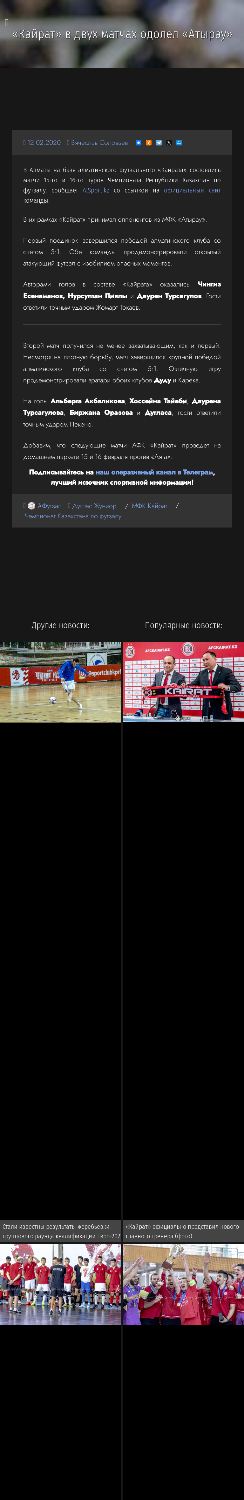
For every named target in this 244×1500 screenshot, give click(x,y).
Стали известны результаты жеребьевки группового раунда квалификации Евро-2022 (63, 1231)
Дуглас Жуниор (94, 506)
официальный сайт (192, 190)
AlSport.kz (96, 190)
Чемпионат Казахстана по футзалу (73, 516)
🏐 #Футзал (44, 506)
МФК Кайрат (149, 506)
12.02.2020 (44, 142)
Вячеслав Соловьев (99, 142)
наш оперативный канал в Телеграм (154, 472)
